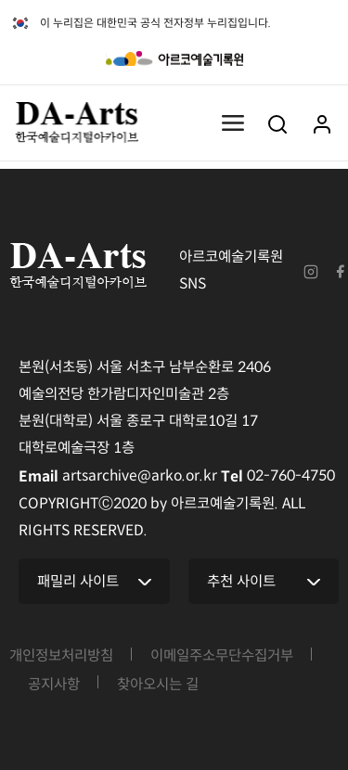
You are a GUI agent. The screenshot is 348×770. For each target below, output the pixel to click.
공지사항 (54, 682)
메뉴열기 (233, 123)
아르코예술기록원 (174, 58)
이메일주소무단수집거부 (221, 653)
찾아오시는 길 (158, 682)
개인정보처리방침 (61, 653)
